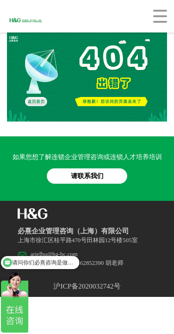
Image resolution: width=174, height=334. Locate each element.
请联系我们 (87, 176)
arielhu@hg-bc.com (54, 254)
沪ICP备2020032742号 (87, 286)
